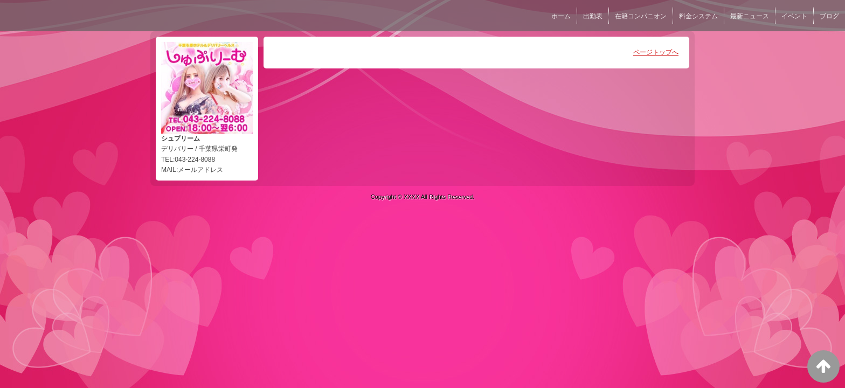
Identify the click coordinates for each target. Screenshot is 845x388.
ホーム (561, 16)
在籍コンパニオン (641, 16)
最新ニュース (749, 16)
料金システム (698, 16)
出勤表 (592, 16)
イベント (794, 16)
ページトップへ (655, 52)
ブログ (829, 16)
